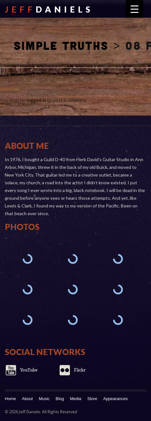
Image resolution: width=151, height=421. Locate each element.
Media (75, 398)
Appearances (115, 398)
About (27, 398)
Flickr (80, 370)
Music (44, 398)
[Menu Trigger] (134, 9)
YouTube (29, 370)
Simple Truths (61, 45)
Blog (60, 398)
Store (92, 398)
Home (10, 398)
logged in (36, 100)
